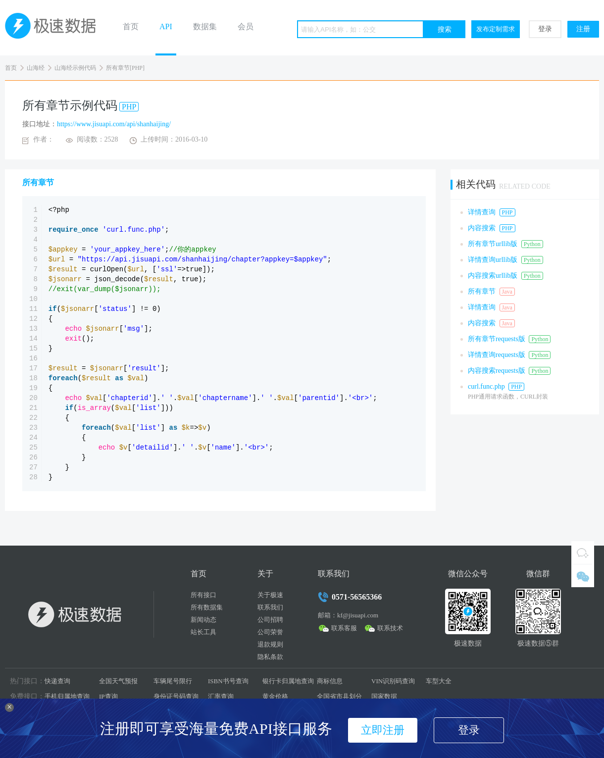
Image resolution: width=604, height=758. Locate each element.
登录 (545, 29)
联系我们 (270, 607)
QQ (582, 552)
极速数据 (54, 28)
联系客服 (344, 628)
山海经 (36, 67)
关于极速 (270, 595)
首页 (131, 26)
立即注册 (382, 730)
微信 (582, 575)
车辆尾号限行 (172, 681)
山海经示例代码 (75, 67)
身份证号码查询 (176, 696)
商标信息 (330, 681)
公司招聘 (270, 619)
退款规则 (270, 644)
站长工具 (203, 632)
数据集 (205, 26)
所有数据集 (207, 607)
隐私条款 (270, 656)
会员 (245, 26)
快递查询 (57, 681)
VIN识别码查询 (393, 681)
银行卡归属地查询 (288, 681)
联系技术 (390, 628)
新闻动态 (203, 619)
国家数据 (384, 696)
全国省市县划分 (339, 696)
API (165, 26)
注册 (583, 29)
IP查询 (108, 696)
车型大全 (439, 681)
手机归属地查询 (67, 696)
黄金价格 (275, 696)
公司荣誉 (270, 632)
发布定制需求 (495, 29)
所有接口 (203, 595)
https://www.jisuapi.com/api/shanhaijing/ (114, 124)
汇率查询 (221, 696)
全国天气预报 (118, 681)
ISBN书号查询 (228, 681)
